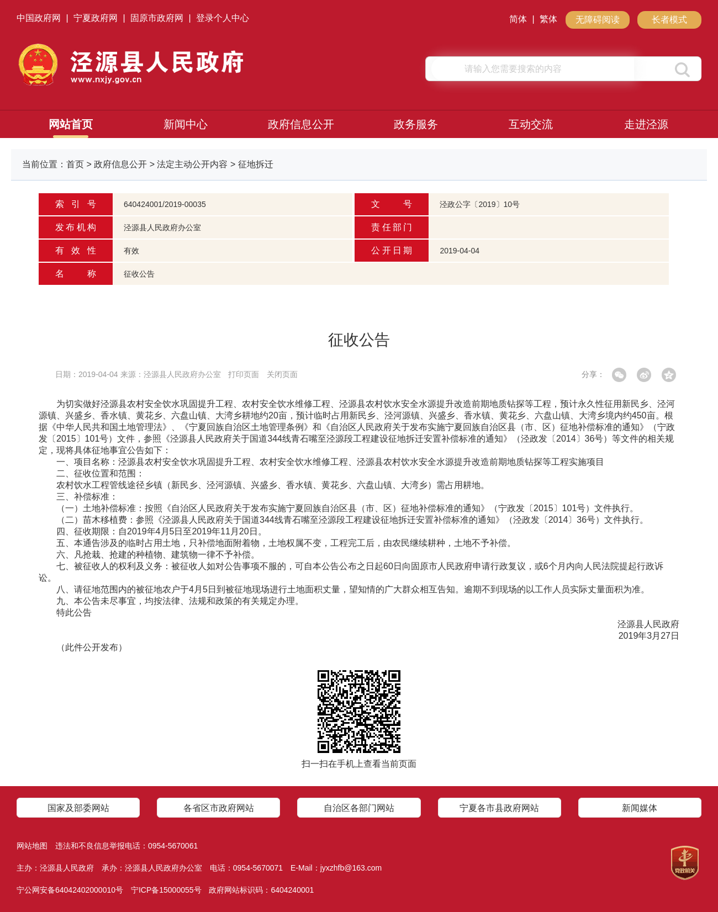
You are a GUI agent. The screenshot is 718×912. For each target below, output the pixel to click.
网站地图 (32, 845)
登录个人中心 (222, 18)
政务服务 (416, 124)
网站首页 (71, 124)
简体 (518, 19)
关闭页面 (282, 374)
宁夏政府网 (95, 18)
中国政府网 (39, 18)
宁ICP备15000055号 (166, 890)
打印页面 (243, 374)
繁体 (548, 19)
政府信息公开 (301, 124)
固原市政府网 (156, 18)
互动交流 (531, 124)
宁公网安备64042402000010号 (70, 890)
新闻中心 (185, 124)
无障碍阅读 (598, 19)
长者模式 (669, 19)
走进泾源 (646, 124)
